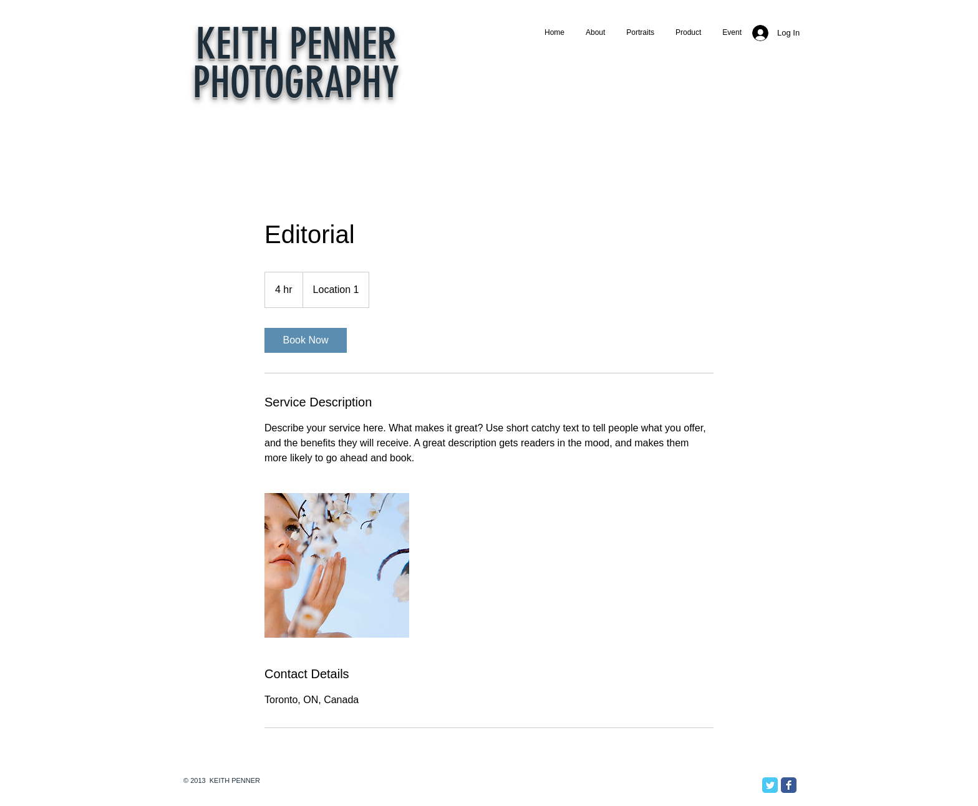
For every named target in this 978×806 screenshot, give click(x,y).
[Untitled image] (336, 565)
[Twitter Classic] (770, 785)
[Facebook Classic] (788, 785)
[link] (305, 340)
